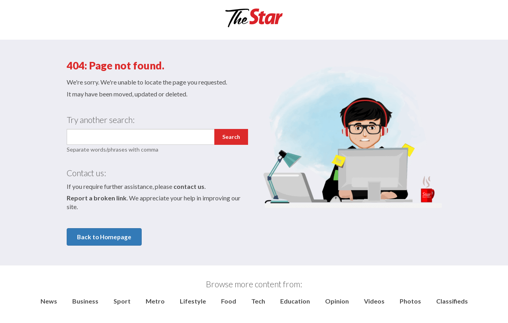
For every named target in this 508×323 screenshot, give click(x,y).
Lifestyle (193, 301)
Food (228, 301)
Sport (122, 301)
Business (85, 301)
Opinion (337, 301)
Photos (410, 301)
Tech (258, 301)
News (48, 301)
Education (295, 301)
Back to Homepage (104, 236)
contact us (188, 186)
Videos (374, 301)
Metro (155, 301)
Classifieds (452, 301)
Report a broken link (97, 198)
